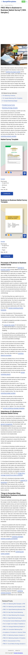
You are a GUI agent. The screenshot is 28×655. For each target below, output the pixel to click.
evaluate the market (9, 325)
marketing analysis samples (8, 136)
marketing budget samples (8, 393)
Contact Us (11, 650)
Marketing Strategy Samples (10, 108)
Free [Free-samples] (23, 1)
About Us (17, 650)
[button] (26, 1)
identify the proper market (13, 71)
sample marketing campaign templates (14, 408)
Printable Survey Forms (8, 105)
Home (2, 5)
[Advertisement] (14, 28)
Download (7, 193)
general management (6, 424)
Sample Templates (18, 653)
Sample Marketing (8, 5)
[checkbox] (1, 1)
